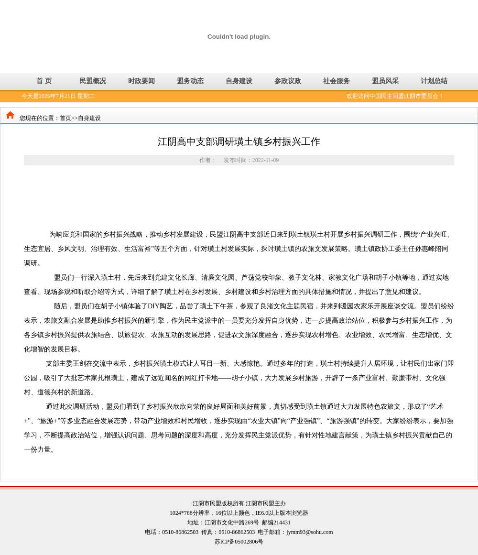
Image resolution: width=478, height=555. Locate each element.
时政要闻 (141, 81)
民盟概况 (92, 81)
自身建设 (239, 81)
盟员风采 (385, 81)
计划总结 (434, 81)
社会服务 (336, 81)
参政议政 (287, 81)
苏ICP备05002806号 (239, 541)
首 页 (44, 81)
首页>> (69, 118)
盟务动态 (190, 81)
